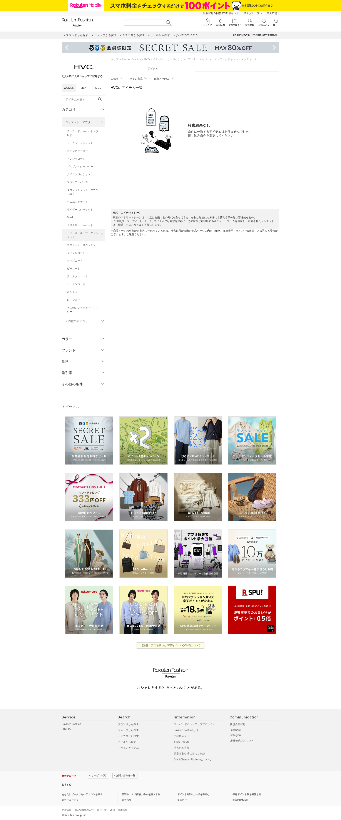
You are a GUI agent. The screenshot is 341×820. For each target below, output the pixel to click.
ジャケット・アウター (79, 122)
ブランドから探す (128, 724)
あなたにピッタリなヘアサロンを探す (82, 794)
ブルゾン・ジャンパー (80, 166)
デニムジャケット (77, 201)
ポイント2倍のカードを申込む (193, 794)
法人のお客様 (181, 747)
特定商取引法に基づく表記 (189, 753)
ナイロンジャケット (78, 174)
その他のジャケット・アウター (82, 309)
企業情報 (66, 809)
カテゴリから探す (128, 736)
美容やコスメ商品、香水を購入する (141, 794)
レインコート (75, 299)
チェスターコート (77, 276)
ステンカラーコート (78, 150)
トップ (115, 59)
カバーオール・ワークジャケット (82, 235)
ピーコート (73, 268)
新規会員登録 (238, 724)
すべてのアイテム (128, 747)
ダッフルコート (76, 252)
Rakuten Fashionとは (186, 730)
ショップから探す (128, 730)
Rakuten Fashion (131, 59)
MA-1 (70, 217)
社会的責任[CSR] (106, 809)
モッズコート (75, 260)
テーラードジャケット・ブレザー (82, 133)
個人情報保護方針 (84, 809)
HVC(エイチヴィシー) (156, 59)
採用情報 (122, 809)
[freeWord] (83, 99)
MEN (83, 87)
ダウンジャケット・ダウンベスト (82, 192)
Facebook (235, 729)
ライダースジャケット (80, 209)
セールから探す (127, 741)
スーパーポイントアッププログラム (195, 724)
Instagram (236, 735)
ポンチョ (72, 292)
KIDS (98, 87)
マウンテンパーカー (78, 182)
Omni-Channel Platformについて (192, 759)
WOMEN (69, 87)
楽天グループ (251, 13)
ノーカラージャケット (80, 143)
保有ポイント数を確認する (246, 794)
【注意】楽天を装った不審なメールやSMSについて (170, 645)
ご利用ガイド (181, 736)
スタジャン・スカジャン (81, 245)
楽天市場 (272, 13)
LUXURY (66, 729)
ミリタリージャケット (80, 225)
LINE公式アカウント (242, 740)
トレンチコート (76, 158)
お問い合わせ (181, 741)
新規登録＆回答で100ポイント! (221, 13)
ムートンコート (76, 284)
